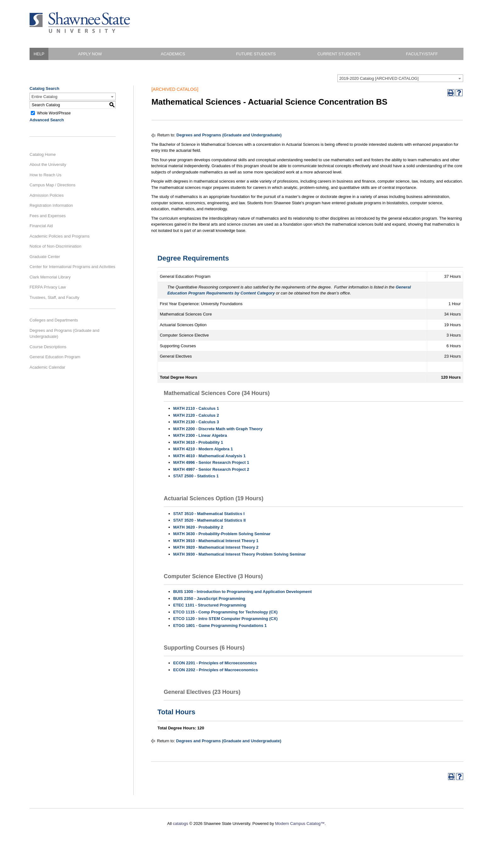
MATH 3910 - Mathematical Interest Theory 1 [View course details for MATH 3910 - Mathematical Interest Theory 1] (215, 540)
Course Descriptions (48, 346)
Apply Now (90, 54)
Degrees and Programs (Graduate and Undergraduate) (64, 333)
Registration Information (51, 205)
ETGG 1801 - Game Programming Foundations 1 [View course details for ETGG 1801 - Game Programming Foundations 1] (220, 625)
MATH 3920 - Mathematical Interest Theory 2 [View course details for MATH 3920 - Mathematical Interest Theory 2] (215, 547)
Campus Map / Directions (52, 185)
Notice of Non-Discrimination (55, 246)
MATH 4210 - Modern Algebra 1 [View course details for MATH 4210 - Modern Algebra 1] (203, 449)
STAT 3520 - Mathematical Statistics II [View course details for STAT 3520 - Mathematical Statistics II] (209, 520)
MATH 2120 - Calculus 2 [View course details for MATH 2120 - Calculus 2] (196, 415)
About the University (48, 164)
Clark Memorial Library (50, 277)
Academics (173, 54)
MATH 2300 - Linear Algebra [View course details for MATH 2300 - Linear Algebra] (200, 435)
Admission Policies (47, 195)
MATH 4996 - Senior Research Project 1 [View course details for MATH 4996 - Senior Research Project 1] (211, 462)
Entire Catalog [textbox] (44, 96)
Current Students (338, 54)
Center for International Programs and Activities (72, 266)
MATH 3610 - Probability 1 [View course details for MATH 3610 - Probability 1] (198, 442)
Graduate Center (45, 256)
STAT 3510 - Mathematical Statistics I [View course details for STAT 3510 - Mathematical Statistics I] (209, 513)
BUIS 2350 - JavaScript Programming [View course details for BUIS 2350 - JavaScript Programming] (209, 598)
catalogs (180, 823)
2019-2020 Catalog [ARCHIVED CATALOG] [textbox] (378, 78)
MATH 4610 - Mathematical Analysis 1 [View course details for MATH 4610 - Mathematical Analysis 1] (209, 455)
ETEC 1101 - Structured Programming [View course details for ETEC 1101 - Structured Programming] (209, 605)
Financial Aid (41, 225)
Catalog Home (43, 154)
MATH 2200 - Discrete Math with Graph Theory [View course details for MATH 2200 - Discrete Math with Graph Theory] (218, 428)
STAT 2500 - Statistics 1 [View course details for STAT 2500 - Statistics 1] (196, 476)
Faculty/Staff (422, 54)
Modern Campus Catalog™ (300, 823)
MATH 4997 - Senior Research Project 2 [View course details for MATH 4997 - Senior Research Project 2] (211, 469)
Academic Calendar (47, 367)
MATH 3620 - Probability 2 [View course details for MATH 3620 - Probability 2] (198, 527)
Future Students (256, 54)
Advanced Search (47, 120)
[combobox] (400, 78)
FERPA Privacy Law (48, 287)
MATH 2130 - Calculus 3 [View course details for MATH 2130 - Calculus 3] (196, 422)
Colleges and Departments (54, 320)
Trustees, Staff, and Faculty (54, 297)
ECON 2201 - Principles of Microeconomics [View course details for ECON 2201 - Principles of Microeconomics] (215, 663)
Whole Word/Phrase (54, 113)
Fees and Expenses (48, 215)
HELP (39, 54)
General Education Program (55, 356)
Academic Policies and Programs (60, 236)
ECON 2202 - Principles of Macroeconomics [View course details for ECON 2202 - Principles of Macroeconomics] (215, 669)
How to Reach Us (45, 175)
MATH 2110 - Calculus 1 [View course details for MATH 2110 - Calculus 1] (196, 408)
